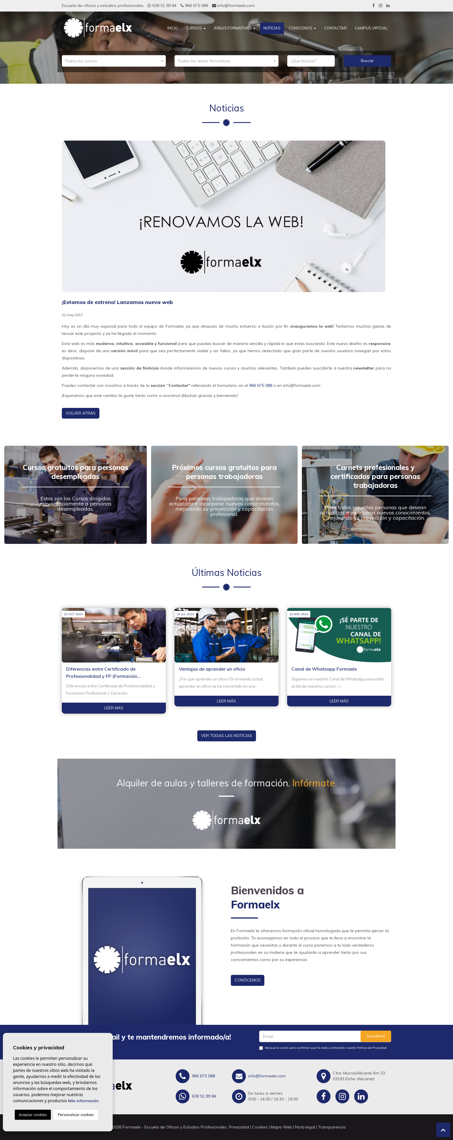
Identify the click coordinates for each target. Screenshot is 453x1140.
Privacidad (239, 1127)
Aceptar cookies (33, 1114)
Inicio (172, 28)
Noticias (272, 28)
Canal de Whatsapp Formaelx (324, 669)
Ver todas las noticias (226, 735)
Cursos (196, 28)
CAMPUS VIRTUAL (371, 28)
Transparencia (332, 1127)
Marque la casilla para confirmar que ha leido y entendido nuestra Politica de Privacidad (326, 1048)
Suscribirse (376, 1036)
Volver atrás (81, 413)
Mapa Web (281, 1127)
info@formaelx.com (233, 5)
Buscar (367, 60)
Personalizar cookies (76, 1114)
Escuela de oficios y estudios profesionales (103, 5)
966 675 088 (194, 5)
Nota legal (305, 1127)
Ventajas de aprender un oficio (212, 669)
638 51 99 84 (162, 5)
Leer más (113, 707)
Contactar (335, 28)
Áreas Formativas (234, 28)
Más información (83, 1100)
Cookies (260, 1127)
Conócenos (302, 28)
